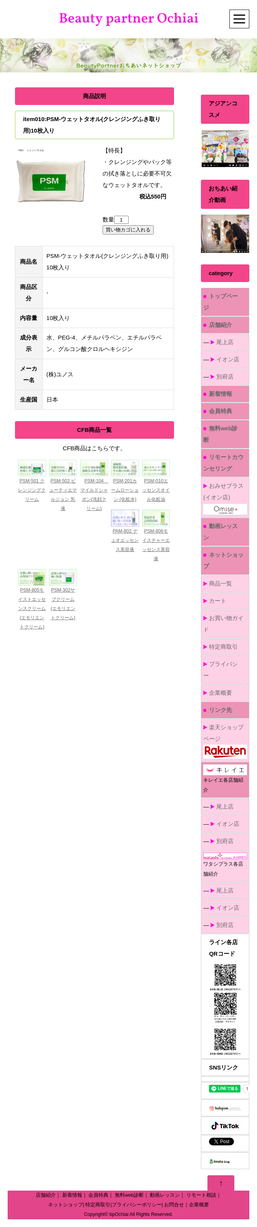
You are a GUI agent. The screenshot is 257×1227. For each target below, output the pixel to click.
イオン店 (227, 359)
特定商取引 (223, 646)
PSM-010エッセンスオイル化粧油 (156, 490)
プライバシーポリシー (137, 1204)
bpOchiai (118, 1214)
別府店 (225, 376)
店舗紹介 (46, 1195)
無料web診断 (129, 1195)
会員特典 (98, 1195)
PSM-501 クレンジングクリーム (32, 490)
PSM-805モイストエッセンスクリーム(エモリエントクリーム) (32, 608)
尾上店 (225, 342)
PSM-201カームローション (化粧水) (125, 490)
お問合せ (174, 1204)
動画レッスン (165, 1195)
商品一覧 (220, 583)
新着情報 (72, 1195)
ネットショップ (65, 1204)
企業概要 (220, 692)
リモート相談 (201, 1195)
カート (217, 600)
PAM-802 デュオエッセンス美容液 (125, 540)
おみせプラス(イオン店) (225, 497)
